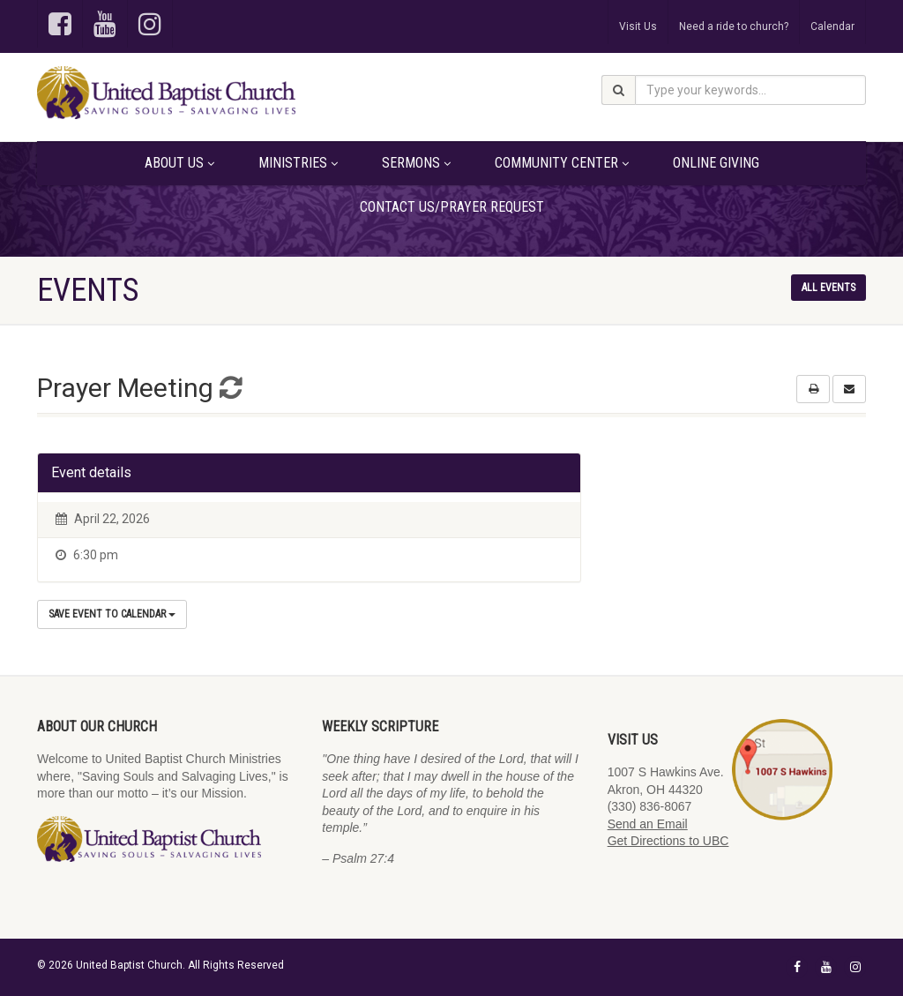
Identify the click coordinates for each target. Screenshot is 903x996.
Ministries (298, 162)
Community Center (562, 162)
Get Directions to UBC (668, 841)
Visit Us (638, 26)
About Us (179, 162)
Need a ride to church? (733, 26)
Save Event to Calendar (112, 614)
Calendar (832, 26)
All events (828, 287)
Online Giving (716, 162)
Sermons (416, 162)
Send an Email (648, 824)
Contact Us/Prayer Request (452, 206)
